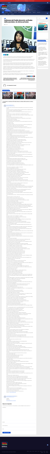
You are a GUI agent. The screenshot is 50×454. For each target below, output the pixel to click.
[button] (46, 13)
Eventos (34, 12)
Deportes (38, 12)
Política (15, 12)
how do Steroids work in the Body (11, 400)
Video (44, 452)
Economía (19, 12)
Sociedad (47, 452)
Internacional (29, 12)
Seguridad (42, 452)
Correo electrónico (5, 425)
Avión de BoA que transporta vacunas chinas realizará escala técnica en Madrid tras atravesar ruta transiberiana (27, 79)
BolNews (4, 8)
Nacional (10, 12)
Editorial (6, 12)
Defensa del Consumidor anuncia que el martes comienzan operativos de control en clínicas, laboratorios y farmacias (10, 79)
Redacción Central (12, 85)
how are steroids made (9, 105)
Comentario (4, 407)
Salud (24, 12)
